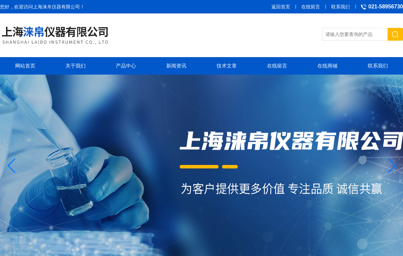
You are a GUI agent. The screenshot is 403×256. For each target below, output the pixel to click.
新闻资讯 (176, 66)
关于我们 (75, 66)
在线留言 (310, 6)
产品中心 (126, 66)
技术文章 (227, 66)
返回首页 (280, 6)
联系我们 (340, 6)
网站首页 (25, 66)
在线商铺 (327, 66)
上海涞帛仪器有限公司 (56, 6)
